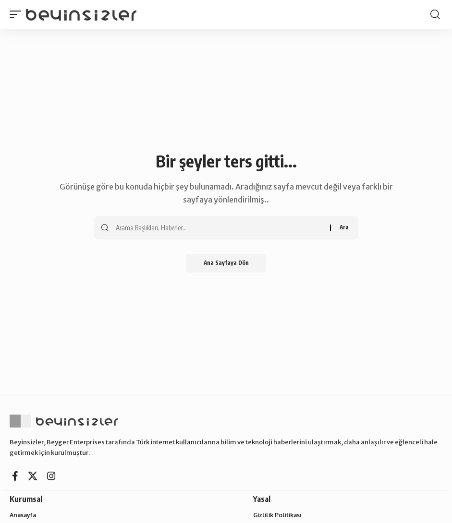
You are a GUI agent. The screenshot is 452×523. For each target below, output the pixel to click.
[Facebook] (15, 476)
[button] (18, 14)
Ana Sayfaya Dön (226, 263)
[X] (32, 476)
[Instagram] (51, 476)
